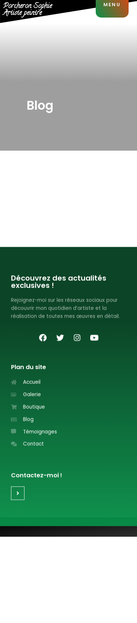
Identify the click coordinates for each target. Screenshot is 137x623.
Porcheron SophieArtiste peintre (27, 10)
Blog (40, 105)
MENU (112, 4)
